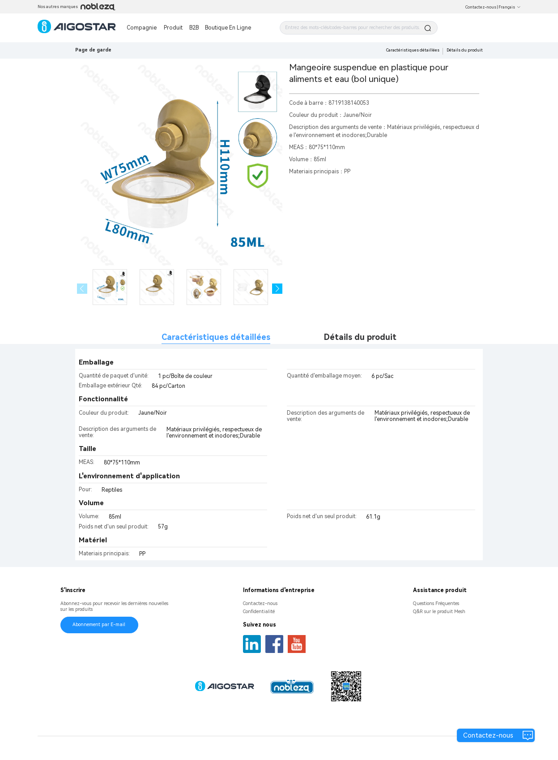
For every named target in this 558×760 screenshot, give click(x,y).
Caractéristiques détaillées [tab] (216, 337)
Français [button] (509, 7)
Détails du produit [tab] (360, 337)
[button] (277, 288)
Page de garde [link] (93, 50)
